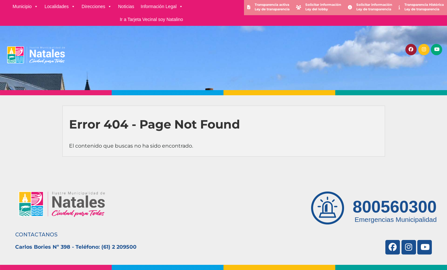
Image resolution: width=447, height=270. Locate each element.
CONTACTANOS (36, 235)
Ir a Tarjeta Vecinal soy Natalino (151, 19)
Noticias (126, 6)
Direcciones (97, 6)
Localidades (60, 6)
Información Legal (162, 6)
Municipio (25, 6)
